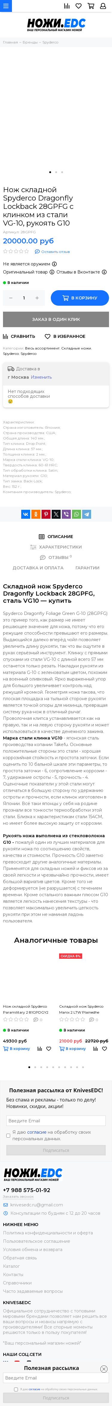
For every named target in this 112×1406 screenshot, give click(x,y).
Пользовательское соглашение (36, 1241)
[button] (50, 172)
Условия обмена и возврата (32, 1249)
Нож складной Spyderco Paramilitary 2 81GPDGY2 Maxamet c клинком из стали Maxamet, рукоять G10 (25, 1009)
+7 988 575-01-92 (26, 1190)
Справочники (17, 1283)
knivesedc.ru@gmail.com (36, 1205)
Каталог (11, 1266)
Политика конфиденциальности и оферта (48, 1233)
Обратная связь (20, 1258)
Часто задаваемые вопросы (33, 1291)
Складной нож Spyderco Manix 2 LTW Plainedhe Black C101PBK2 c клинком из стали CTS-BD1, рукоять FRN (83, 1009)
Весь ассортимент (42, 348)
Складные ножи (76, 348)
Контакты (13, 1274)
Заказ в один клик (56, 319)
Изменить (41, 377)
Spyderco (11, 353)
